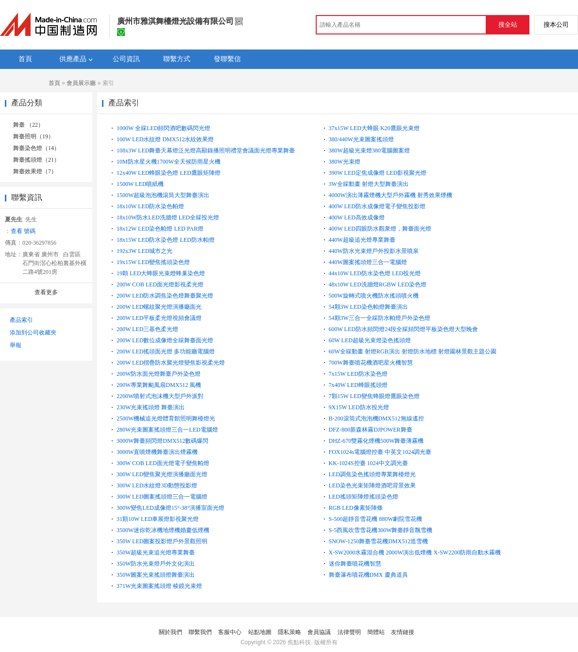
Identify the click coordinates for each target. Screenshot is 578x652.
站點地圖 (260, 632)
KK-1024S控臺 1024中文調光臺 (368, 463)
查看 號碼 (23, 231)
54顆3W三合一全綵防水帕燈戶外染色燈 (379, 318)
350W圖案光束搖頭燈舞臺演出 (156, 574)
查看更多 (46, 292)
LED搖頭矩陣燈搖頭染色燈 (363, 496)
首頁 (54, 83)
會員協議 (319, 632)
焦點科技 (299, 642)
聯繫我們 (200, 632)
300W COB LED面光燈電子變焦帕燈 (163, 463)
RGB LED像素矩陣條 (356, 507)
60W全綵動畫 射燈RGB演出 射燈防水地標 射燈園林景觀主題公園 (412, 351)
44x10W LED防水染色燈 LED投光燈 (375, 273)
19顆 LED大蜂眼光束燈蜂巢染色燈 (161, 273)
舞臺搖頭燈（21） (36, 159)
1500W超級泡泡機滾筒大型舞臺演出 (163, 195)
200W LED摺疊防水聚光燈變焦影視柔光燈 (171, 362)
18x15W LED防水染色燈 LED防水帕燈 (166, 239)
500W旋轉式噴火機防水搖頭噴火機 (374, 295)
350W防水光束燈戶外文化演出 (156, 563)
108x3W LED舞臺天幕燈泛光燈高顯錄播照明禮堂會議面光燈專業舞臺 (206, 150)
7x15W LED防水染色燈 (358, 373)
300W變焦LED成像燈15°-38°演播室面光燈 (170, 507)
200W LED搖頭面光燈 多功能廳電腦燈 (166, 351)
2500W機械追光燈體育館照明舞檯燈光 (166, 418)
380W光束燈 (344, 161)
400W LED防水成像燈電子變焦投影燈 (377, 206)
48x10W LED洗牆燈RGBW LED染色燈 (378, 284)
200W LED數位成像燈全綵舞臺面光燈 (165, 340)
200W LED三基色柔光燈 (147, 329)
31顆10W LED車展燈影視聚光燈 (158, 519)
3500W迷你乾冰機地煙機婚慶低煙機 (163, 530)
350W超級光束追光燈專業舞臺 (156, 552)
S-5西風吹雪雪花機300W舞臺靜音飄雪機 (381, 530)
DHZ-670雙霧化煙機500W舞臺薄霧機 (376, 440)
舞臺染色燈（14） (36, 148)
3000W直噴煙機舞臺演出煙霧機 (157, 452)
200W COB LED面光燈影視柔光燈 (160, 284)
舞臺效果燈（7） (35, 171)
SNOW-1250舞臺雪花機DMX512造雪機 (378, 541)
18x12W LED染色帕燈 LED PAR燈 (160, 228)
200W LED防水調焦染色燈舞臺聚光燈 (165, 295)
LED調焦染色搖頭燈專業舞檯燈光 (372, 474)
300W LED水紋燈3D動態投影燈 (157, 485)
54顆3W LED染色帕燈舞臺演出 (368, 306)
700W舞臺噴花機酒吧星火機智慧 (371, 362)
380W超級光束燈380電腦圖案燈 (369, 150)
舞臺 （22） (28, 124)
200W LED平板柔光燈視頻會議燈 (159, 318)
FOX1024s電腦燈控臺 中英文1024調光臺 (380, 452)
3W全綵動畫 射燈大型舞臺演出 (368, 184)
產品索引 (21, 320)
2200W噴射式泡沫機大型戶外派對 (160, 396)
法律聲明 (349, 632)
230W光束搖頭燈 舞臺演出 (151, 407)
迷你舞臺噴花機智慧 (355, 563)
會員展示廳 (81, 83)
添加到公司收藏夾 (33, 332)
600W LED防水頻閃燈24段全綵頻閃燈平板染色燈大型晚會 (403, 329)
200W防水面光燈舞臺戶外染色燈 (159, 373)
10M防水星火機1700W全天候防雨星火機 (169, 161)
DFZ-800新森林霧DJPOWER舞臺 (370, 429)
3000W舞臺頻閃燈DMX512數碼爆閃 (162, 440)
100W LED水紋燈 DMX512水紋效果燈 (165, 139)
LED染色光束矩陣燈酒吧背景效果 (372, 485)
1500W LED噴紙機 (140, 184)
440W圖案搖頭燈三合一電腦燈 (368, 262)
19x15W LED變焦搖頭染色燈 (153, 262)
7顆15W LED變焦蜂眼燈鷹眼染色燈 (374, 396)
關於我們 (170, 632)
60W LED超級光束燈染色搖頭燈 (370, 340)
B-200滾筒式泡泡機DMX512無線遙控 (376, 418)
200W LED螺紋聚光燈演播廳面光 (159, 306)
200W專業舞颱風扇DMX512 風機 (159, 385)
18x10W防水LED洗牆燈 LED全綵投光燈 (168, 217)
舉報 (15, 345)
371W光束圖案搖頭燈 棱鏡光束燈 (159, 586)
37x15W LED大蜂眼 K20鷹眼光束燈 (374, 128)
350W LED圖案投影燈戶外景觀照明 (162, 541)
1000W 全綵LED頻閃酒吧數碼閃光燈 (163, 128)
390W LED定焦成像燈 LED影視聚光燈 (378, 172)
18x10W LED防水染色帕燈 (150, 206)
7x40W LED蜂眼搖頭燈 (358, 385)
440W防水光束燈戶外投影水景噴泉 (374, 251)
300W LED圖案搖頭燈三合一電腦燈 (162, 496)
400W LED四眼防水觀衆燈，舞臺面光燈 (380, 228)
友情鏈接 (402, 632)
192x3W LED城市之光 (144, 251)
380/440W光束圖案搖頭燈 (361, 139)
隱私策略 (289, 632)
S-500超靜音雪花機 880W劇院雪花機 (376, 519)
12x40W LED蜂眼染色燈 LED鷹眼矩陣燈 (169, 172)
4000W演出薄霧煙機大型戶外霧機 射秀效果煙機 (390, 195)
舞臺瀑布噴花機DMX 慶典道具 (368, 574)
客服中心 (229, 632)
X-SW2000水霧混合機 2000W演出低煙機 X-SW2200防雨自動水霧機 (415, 552)
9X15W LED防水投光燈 (359, 407)
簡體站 (376, 632)
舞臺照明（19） (33, 136)
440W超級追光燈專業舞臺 (362, 239)
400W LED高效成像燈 (357, 217)
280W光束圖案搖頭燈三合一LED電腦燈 (167, 429)
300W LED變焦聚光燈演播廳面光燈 (162, 474)
